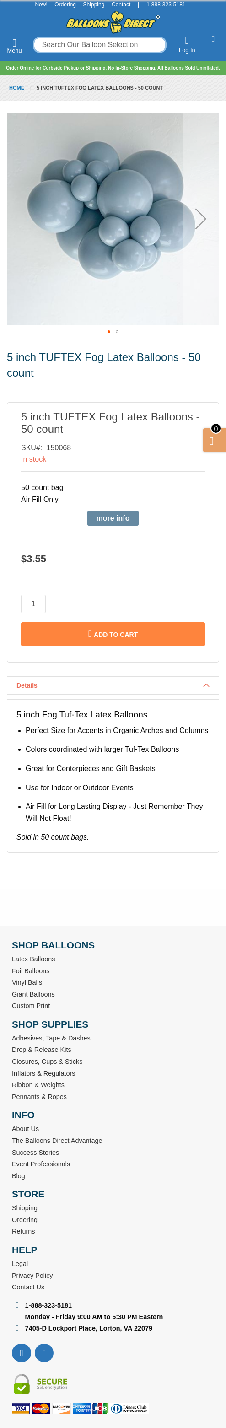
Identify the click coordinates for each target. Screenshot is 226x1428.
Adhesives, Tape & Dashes (51, 1038)
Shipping (94, 4)
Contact (121, 4)
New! (41, 4)
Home (16, 88)
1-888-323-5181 (165, 4)
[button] (201, 219)
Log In (187, 44)
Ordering (65, 4)
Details (27, 685)
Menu (14, 46)
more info (113, 518)
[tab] (113, 685)
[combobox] (100, 45)
